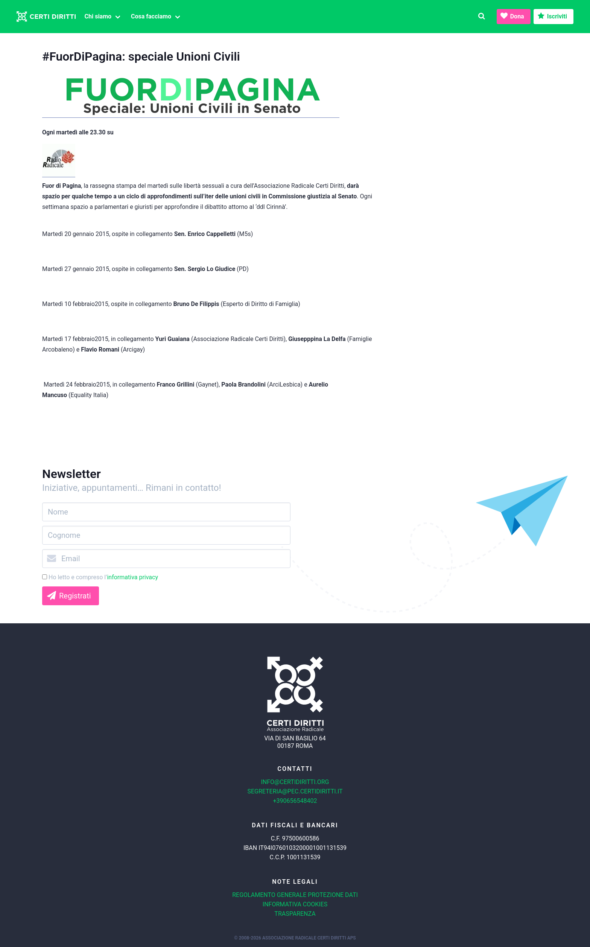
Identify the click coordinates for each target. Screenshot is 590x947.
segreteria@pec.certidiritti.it (294, 791)
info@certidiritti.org (295, 782)
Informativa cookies (295, 904)
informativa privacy (132, 577)
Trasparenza (294, 913)
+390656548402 (295, 800)
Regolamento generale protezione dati (295, 894)
